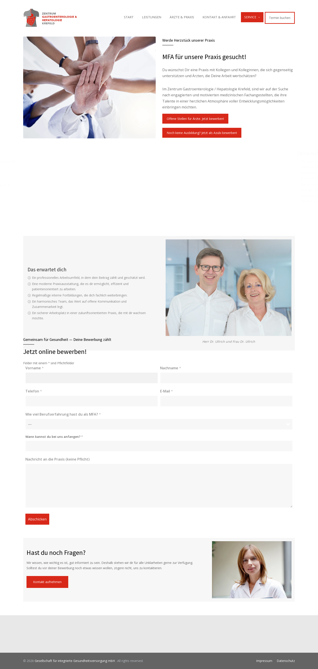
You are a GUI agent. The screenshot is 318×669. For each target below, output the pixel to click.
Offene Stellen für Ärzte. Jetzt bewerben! (195, 119)
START (129, 17)
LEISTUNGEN (151, 17)
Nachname (170, 368)
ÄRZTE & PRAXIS (182, 17)
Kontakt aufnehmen (47, 582)
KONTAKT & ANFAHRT (219, 17)
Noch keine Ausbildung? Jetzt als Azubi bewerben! (202, 133)
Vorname (34, 368)
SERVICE (250, 17)
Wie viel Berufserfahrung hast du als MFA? (63, 414)
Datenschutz (286, 661)
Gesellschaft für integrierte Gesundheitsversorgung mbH (75, 661)
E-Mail (166, 391)
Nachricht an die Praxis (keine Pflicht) (57, 459)
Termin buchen (279, 18)
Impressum (264, 661)
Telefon (33, 391)
